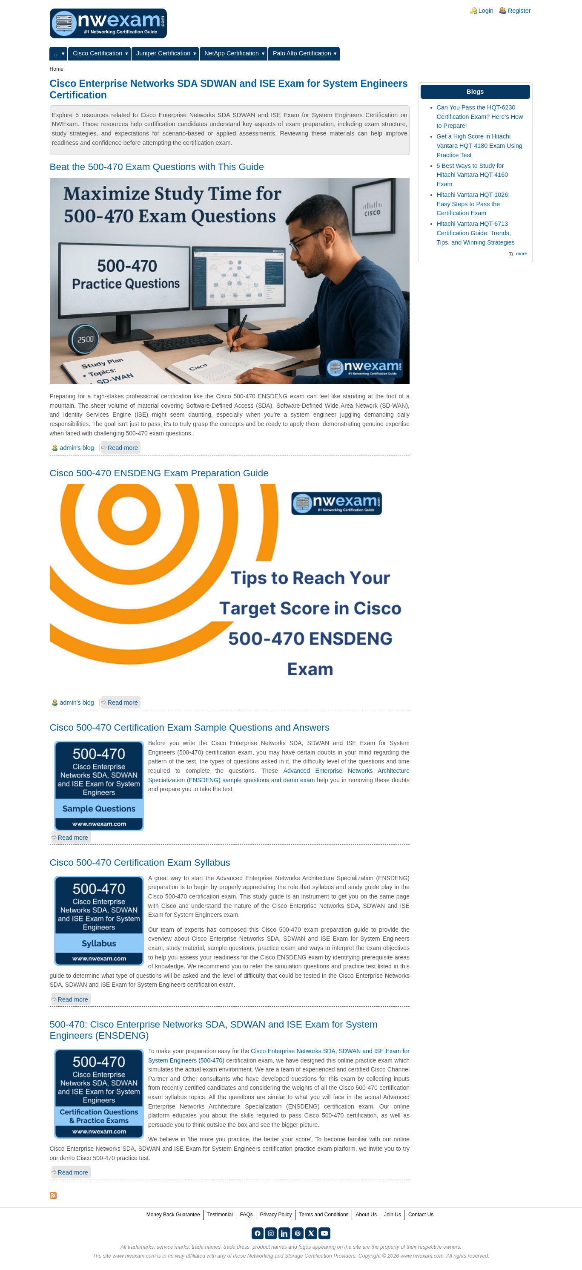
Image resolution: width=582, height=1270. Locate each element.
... (56, 53)
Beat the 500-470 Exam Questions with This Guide (157, 166)
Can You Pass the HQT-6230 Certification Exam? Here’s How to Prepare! (480, 116)
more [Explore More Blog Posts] (521, 253)
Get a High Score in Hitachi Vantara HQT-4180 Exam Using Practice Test (479, 145)
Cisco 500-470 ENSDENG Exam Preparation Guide (159, 473)
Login (486, 10)
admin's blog (77, 447)
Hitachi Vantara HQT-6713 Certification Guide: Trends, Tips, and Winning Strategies (476, 232)
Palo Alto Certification (302, 53)
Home (57, 69)
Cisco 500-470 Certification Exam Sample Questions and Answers (190, 727)
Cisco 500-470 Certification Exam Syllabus (140, 862)
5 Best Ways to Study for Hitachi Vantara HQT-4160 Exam (472, 174)
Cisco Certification (97, 53)
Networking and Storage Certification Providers (301, 1256)
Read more (123, 447)
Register (519, 10)
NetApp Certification (231, 53)
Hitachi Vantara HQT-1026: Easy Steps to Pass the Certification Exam (473, 203)
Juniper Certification (163, 53)
